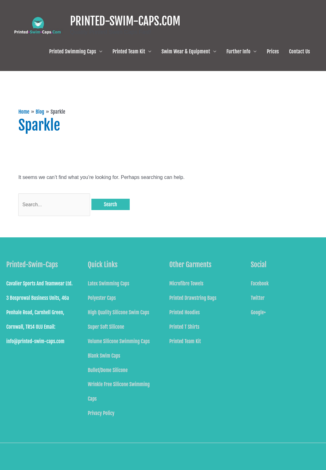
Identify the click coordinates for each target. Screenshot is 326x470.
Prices (273, 51)
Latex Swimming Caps (108, 283)
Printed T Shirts (184, 327)
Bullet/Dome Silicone (108, 370)
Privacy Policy (101, 413)
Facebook (260, 283)
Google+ (258, 312)
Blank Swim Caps (104, 356)
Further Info (238, 51)
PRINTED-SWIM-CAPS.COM (125, 21)
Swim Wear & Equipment (185, 51)
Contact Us (299, 51)
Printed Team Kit (128, 51)
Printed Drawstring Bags (192, 298)
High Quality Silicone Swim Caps (118, 312)
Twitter (258, 298)
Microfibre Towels (186, 283)
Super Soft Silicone (106, 327)
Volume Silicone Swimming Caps (119, 341)
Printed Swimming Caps (72, 51)
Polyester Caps (102, 298)
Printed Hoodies (184, 312)
